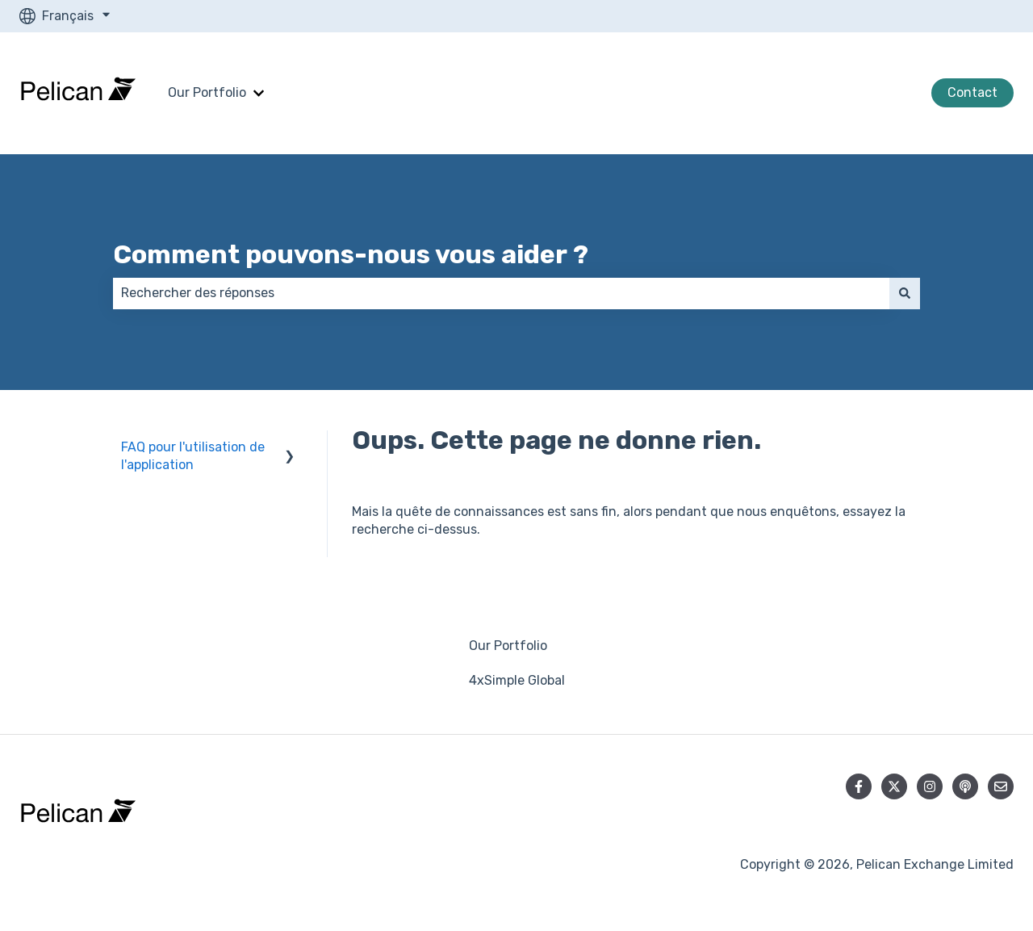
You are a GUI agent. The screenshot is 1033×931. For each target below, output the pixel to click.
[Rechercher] (904, 293)
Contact (972, 92)
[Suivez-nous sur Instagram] (930, 786)
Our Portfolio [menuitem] (508, 645)
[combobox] (501, 293)
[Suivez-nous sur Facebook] (859, 786)
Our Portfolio (207, 92)
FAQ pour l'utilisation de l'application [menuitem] (193, 455)
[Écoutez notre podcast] (965, 786)
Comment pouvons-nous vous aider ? (350, 254)
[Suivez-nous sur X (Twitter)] (894, 786)
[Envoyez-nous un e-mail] (1001, 786)
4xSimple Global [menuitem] (517, 680)
